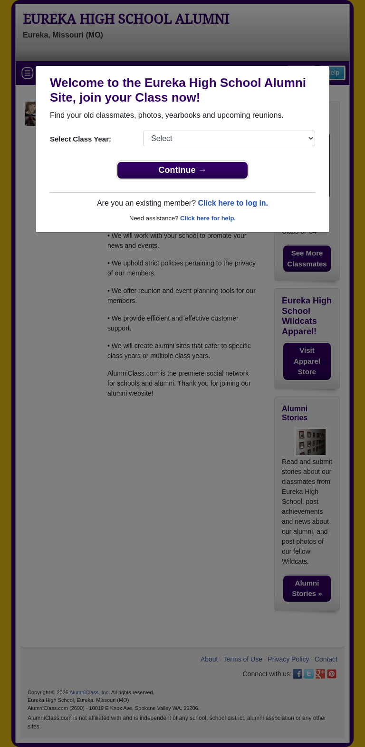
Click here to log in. (233, 203)
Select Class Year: (80, 139)
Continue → (183, 170)
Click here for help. (208, 218)
